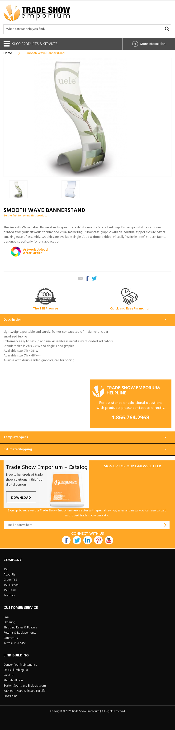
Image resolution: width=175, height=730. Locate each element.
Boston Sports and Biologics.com (25, 685)
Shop (34, 44)
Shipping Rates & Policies (20, 627)
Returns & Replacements (20, 632)
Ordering (9, 622)
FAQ (6, 617)
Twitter (77, 540)
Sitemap (9, 595)
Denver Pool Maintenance (20, 664)
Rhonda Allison (13, 680)
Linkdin (87, 540)
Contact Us (11, 638)
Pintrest (98, 540)
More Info (153, 44)
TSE (6, 569)
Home (8, 53)
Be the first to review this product (25, 215)
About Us (9, 574)
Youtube (109, 540)
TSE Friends (11, 585)
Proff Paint (10, 696)
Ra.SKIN (9, 675)
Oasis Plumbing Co (16, 670)
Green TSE (10, 579)
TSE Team (10, 590)
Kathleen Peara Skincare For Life (25, 690)
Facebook (66, 540)
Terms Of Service (15, 643)
